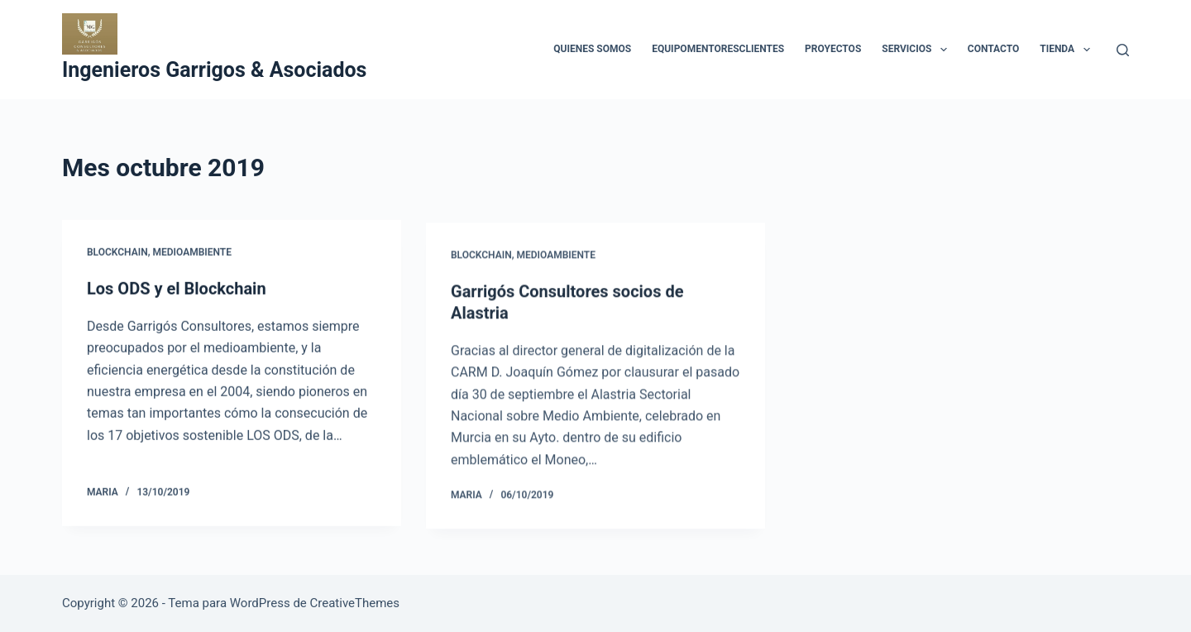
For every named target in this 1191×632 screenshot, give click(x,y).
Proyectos (833, 49)
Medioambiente (192, 253)
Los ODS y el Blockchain (176, 289)
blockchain (117, 253)
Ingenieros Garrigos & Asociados (214, 70)
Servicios (917, 50)
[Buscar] (1123, 50)
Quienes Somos (592, 49)
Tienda (1068, 50)
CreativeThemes (355, 603)
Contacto (993, 49)
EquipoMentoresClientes (718, 49)
